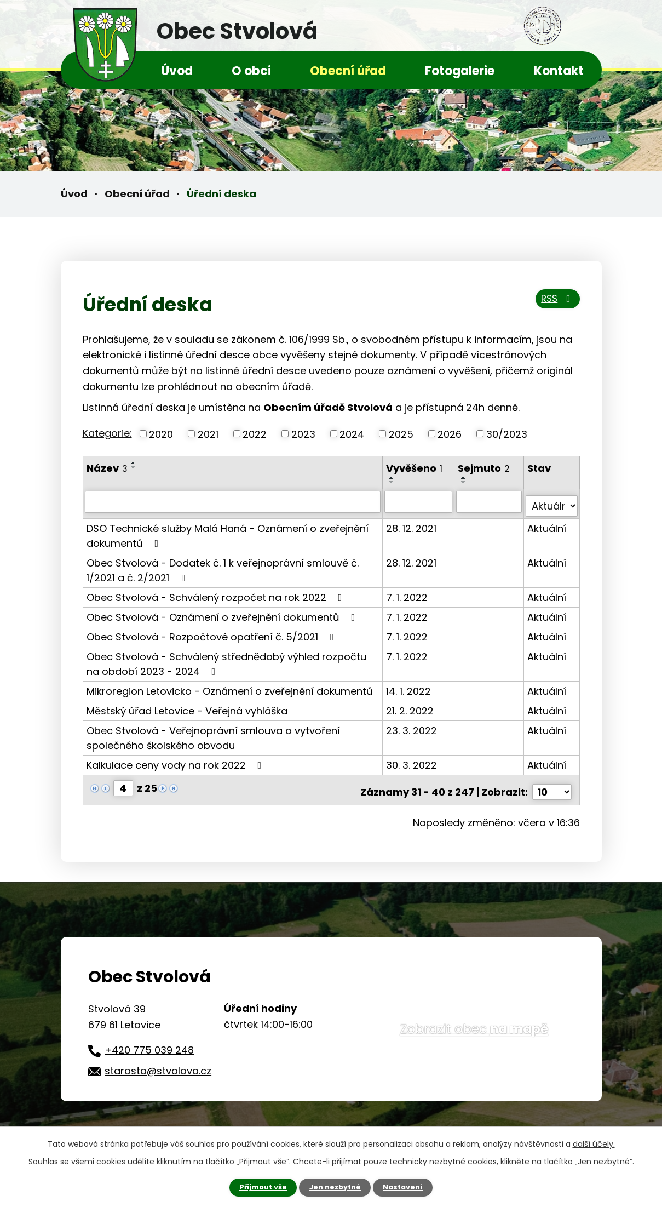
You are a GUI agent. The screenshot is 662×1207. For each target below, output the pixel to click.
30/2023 (506, 434)
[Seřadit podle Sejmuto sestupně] (465, 482)
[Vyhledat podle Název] (233, 501)
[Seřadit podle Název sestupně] (134, 467)
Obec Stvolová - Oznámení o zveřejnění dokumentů (223, 612)
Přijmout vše (259, 1186)
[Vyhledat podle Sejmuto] (489, 501)
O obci (251, 70)
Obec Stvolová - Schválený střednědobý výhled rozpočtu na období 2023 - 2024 (226, 659)
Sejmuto (485, 468)
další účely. (594, 1142)
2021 (208, 434)
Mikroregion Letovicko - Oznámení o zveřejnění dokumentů (230, 686)
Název (107, 468)
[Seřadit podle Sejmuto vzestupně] (465, 478)
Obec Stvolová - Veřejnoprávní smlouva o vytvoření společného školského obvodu (213, 733)
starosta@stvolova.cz (158, 1062)
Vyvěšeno (415, 468)
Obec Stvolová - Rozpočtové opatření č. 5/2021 (212, 632)
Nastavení (408, 1186)
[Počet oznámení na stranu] (552, 783)
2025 (401, 434)
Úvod (177, 70)
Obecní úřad (348, 70)
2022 (255, 434)
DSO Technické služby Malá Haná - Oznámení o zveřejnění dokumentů (228, 531)
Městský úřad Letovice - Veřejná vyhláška (187, 706)
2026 (450, 434)
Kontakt (559, 70)
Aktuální (547, 523)
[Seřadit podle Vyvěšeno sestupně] (393, 482)
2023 (303, 434)
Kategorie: (107, 433)
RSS (554, 303)
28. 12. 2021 (412, 523)
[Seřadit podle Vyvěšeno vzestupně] (393, 478)
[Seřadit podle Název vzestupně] (134, 463)
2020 (161, 434)
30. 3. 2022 (412, 760)
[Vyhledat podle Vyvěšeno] (419, 501)
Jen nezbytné (335, 1186)
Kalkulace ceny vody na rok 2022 (176, 760)
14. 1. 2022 (409, 686)
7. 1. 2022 (408, 592)
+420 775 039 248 (149, 1041)
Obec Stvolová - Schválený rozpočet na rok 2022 (217, 592)
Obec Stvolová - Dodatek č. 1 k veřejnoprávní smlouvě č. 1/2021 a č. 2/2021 (223, 565)
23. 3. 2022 (412, 726)
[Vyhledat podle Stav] (551, 501)
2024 (351, 434)
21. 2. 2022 (411, 706)
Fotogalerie (459, 70)
